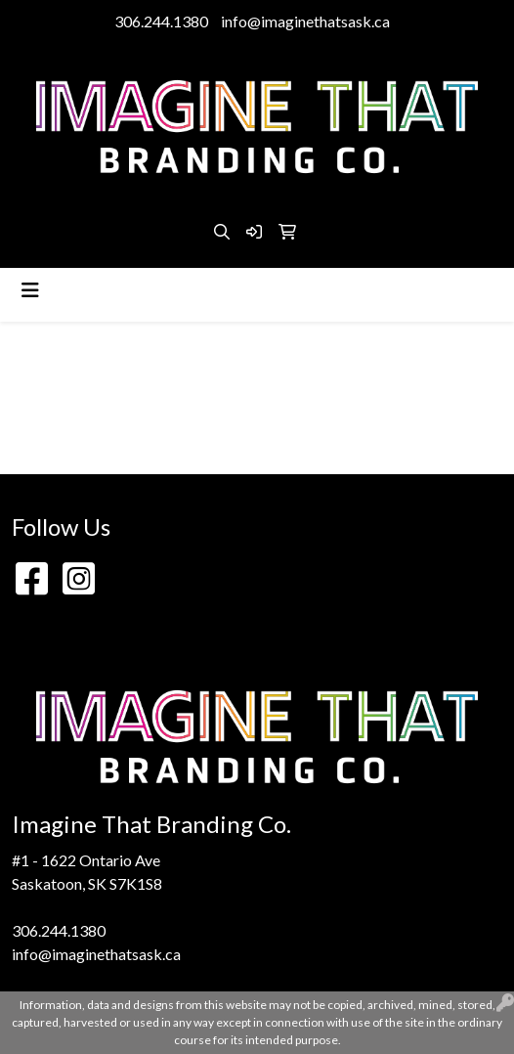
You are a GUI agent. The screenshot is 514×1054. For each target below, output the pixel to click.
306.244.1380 (161, 21)
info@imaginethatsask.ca (305, 21)
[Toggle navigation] (30, 290)
